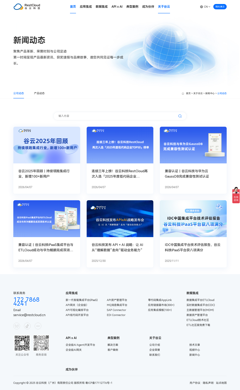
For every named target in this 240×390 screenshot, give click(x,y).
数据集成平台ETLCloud (200, 300)
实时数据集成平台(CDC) (200, 305)
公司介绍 (154, 344)
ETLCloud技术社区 (197, 320)
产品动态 (39, 93)
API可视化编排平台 (77, 310)
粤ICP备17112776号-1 (98, 382)
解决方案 (113, 344)
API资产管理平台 (117, 300)
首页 (73, 6)
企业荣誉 (154, 349)
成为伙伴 (148, 6)
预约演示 (220, 6)
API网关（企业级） (77, 305)
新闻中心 (210, 93)
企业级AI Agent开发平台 (80, 344)
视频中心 (194, 349)
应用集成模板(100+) (160, 310)
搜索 (180, 116)
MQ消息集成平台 (117, 305)
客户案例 (113, 349)
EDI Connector (116, 315)
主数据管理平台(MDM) (200, 310)
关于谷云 (164, 6)
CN (206, 6)
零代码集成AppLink (160, 300)
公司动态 (18, 93)
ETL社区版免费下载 (198, 325)
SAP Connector (116, 310)
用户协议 (195, 382)
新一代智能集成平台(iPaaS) (82, 300)
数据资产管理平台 (197, 315)
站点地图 (221, 382)
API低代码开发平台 (77, 315)
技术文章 (194, 344)
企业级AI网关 (74, 349)
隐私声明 (208, 382)
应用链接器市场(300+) (161, 305)
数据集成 (102, 6)
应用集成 (86, 6)
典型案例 (132, 6)
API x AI (117, 6)
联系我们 (154, 354)
